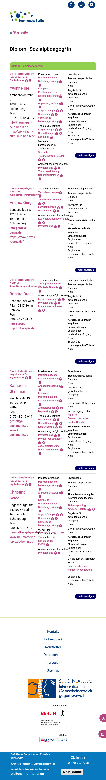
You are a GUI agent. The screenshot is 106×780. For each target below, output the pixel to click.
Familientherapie (47, 207)
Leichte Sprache (76, 422)
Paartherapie (45, 210)
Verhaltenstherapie (48, 192)
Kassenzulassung (47, 299)
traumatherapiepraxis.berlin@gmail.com (37, 532)
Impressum (53, 663)
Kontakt (53, 632)
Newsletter (53, 647)
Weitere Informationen (27, 774)
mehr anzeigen (86, 155)
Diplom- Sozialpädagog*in (27, 66)
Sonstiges (43, 136)
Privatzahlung (45, 167)
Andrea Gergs (22, 202)
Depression (44, 114)
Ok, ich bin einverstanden (78, 760)
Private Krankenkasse (50, 306)
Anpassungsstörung (49, 103)
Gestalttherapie (46, 133)
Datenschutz (53, 655)
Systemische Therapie (50, 199)
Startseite (20, 32)
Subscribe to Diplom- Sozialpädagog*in (11, 606)
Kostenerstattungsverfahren (53, 218)
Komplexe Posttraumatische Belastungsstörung (48, 92)
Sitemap (53, 670)
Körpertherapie (46, 129)
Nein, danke (72, 772)
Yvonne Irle (19, 88)
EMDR (41, 544)
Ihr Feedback (53, 639)
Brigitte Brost (21, 294)
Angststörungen (47, 110)
